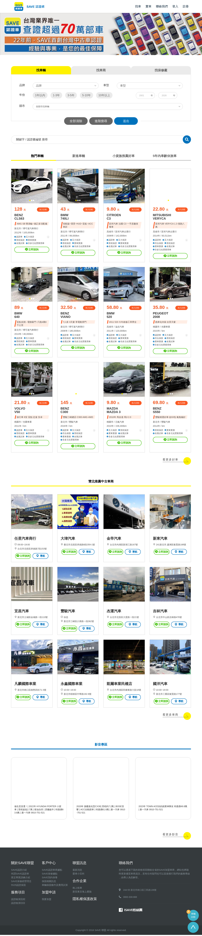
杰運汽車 (114, 612)
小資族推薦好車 (124, 156)
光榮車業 (165, 327)
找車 (138, 6)
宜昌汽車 (21, 612)
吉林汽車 (160, 612)
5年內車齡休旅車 (165, 156)
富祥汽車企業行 (123, 231)
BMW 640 (18, 315)
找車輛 (41, 70)
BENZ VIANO (66, 315)
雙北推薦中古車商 (101, 482)
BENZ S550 (157, 410)
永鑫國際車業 (71, 685)
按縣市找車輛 (42, 106)
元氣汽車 (119, 422)
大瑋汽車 (68, 539)
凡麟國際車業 (25, 685)
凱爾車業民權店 (119, 685)
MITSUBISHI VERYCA (162, 216)
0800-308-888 (130, 898)
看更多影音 (170, 835)
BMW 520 (111, 315)
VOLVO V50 (19, 410)
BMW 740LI (65, 216)
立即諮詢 (32, 249)
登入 (175, 6)
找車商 (101, 70)
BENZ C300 (65, 410)
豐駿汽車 (73, 422)
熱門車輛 (37, 156)
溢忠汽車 (119, 327)
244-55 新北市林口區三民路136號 (140, 891)
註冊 (186, 6)
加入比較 (43, 210)
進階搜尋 (101, 121)
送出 (126, 121)
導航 (40, 556)
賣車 (149, 6)
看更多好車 (170, 460)
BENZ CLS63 (19, 216)
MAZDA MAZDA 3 (114, 410)
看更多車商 (170, 715)
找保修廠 (161, 70)
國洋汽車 (160, 685)
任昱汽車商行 (25, 539)
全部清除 (75, 121)
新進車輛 (78, 156)
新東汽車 (160, 539)
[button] (30, 200)
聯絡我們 (162, 6)
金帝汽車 (114, 539)
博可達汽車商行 (30, 228)
